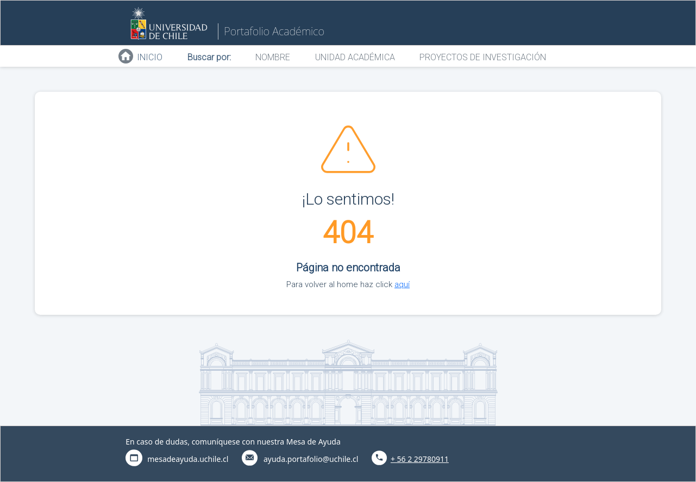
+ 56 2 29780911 (420, 459)
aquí (402, 284)
